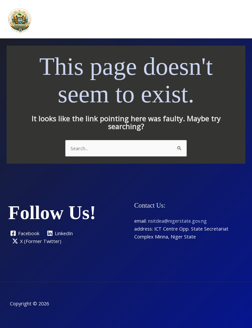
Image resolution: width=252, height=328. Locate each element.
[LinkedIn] (60, 233)
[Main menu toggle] (238, 21)
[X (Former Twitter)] (36, 241)
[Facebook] (24, 233)
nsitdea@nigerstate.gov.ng (177, 220)
